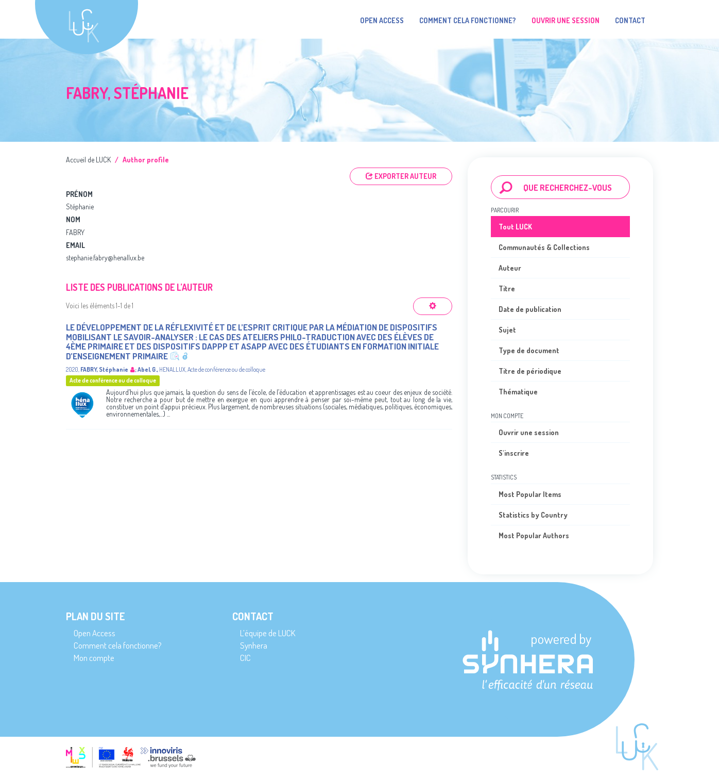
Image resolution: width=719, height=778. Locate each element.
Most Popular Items (530, 494)
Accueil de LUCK (88, 159)
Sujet (507, 329)
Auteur (510, 267)
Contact (630, 20)
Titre (507, 288)
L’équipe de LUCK (267, 632)
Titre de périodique (530, 371)
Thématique (518, 391)
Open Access (382, 20)
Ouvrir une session (529, 432)
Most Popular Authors (534, 535)
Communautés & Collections (544, 247)
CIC (245, 657)
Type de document (529, 350)
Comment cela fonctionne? (467, 20)
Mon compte (94, 657)
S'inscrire (514, 453)
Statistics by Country (533, 514)
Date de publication (530, 309)
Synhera (253, 645)
